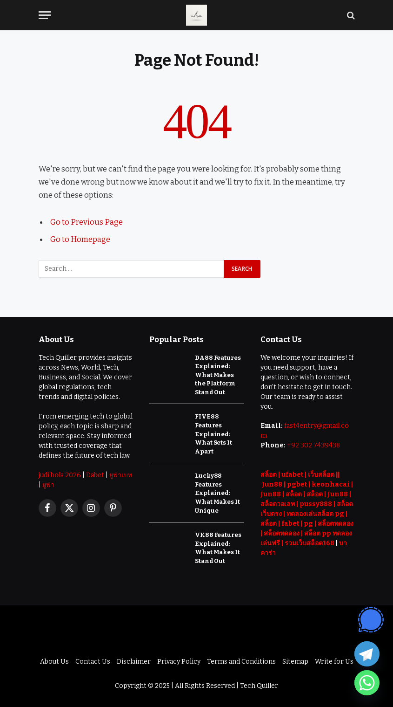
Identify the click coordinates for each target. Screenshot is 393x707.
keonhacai (331, 483)
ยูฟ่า (48, 484)
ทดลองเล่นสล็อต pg (315, 513)
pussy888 (316, 503)
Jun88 (272, 483)
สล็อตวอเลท (277, 503)
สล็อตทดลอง (335, 523)
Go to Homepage (80, 238)
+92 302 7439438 (313, 444)
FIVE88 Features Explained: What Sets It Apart (213, 433)
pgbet (297, 483)
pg (308, 523)
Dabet (95, 474)
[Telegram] (367, 653)
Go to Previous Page (86, 222)
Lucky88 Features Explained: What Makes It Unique (217, 492)
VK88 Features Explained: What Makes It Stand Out (218, 547)
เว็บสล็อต (321, 474)
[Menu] (45, 15)
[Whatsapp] (367, 682)
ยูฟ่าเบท (120, 474)
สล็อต (268, 474)
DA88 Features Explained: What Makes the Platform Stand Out (217, 374)
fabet (290, 523)
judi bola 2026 (60, 474)
